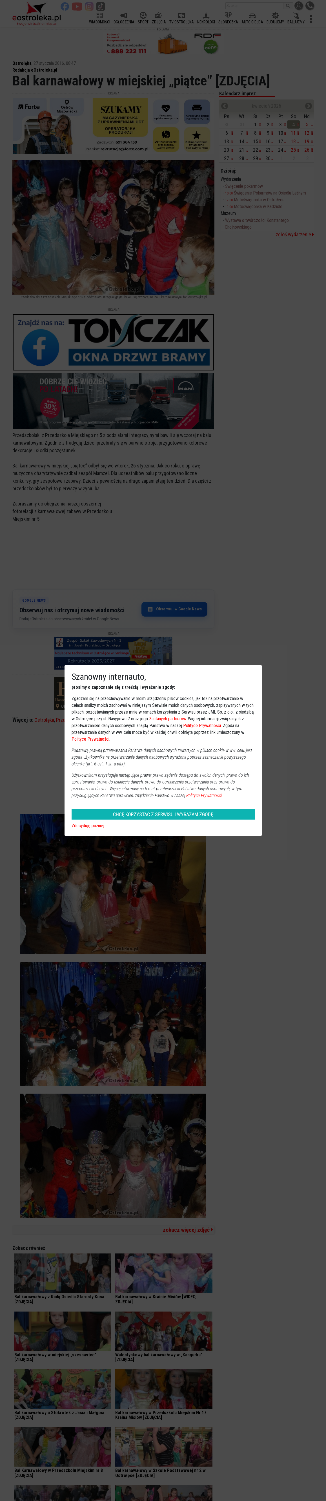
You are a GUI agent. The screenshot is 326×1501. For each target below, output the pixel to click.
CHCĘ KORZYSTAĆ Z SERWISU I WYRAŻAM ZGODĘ (163, 814)
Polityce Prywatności (202, 725)
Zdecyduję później (88, 825)
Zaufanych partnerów (167, 718)
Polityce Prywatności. (204, 795)
